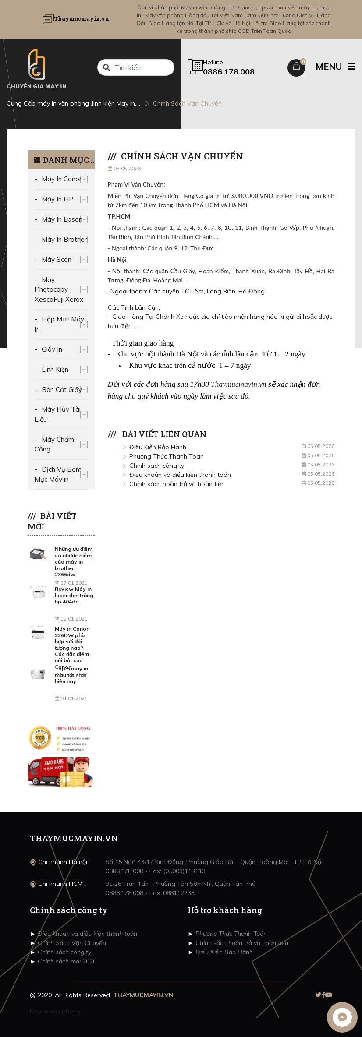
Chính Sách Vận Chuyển (71, 943)
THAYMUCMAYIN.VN (143, 995)
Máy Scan (56, 259)
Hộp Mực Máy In (59, 324)
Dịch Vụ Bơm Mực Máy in (58, 474)
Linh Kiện (55, 369)
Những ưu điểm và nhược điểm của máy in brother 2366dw (73, 562)
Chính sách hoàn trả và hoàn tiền (177, 484)
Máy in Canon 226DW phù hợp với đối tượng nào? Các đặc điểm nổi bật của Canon (72, 647)
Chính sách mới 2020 (66, 961)
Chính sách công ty (156, 465)
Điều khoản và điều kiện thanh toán (180, 475)
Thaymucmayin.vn (238, 384)
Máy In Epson (62, 219)
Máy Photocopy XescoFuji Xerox (59, 289)
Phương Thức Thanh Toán (166, 456)
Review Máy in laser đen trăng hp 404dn (74, 595)
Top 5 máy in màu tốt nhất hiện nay (71, 674)
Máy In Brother (64, 239)
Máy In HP (58, 199)
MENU (335, 66)
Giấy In (52, 349)
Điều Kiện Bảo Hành (157, 447)
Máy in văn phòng (55, 1011)
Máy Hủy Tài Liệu (58, 414)
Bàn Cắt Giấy (62, 389)
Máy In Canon (62, 179)
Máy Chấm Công (54, 444)
